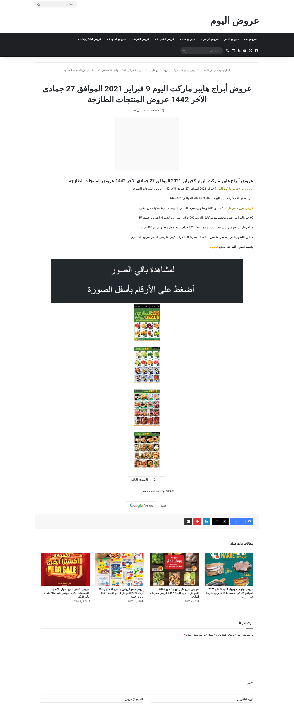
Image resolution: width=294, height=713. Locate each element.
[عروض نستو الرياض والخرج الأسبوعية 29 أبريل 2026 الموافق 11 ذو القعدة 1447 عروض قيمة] (119, 569)
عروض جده (188, 39)
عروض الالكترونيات (90, 39)
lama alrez (156, 110)
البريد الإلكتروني (245, 699)
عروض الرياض (210, 39)
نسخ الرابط (128, 491)
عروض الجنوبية (117, 39)
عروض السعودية (207, 70)
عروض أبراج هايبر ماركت (184, 70)
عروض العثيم (231, 39)
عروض (214, 247)
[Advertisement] (147, 144)
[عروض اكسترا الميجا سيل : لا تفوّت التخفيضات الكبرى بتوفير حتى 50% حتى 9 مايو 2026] (65, 569)
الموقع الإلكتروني (134, 699)
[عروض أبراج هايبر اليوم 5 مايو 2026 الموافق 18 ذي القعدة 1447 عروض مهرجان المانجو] (174, 569)
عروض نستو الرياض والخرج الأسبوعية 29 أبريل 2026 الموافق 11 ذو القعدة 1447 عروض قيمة (121, 593)
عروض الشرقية (165, 39)
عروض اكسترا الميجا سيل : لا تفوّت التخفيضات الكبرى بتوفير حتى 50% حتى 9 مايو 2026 (66, 593)
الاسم (250, 683)
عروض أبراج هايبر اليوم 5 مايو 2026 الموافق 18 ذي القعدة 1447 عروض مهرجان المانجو (174, 593)
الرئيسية (224, 70)
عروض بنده (250, 39)
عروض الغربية (141, 39)
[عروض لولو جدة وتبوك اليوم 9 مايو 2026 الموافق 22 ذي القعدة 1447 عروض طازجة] (229, 569)
